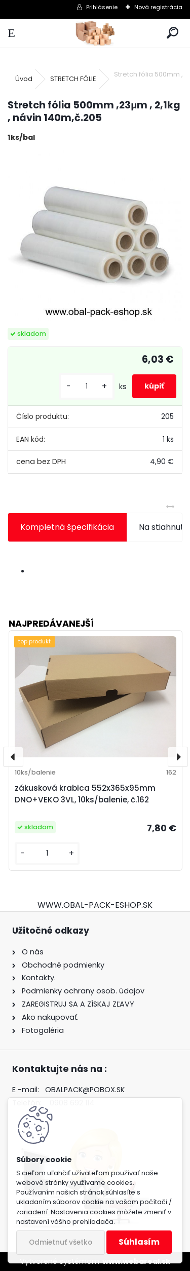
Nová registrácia (158, 7)
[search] (172, 33)
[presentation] (13, 757)
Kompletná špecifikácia (67, 527)
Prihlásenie (102, 7)
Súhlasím (139, 1242)
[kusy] (86, 386)
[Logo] (94, 33)
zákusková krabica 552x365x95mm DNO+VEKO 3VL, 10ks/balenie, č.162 (85, 794)
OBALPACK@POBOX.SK (85, 1090)
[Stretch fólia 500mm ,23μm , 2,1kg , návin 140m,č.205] (95, 235)
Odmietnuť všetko (60, 1242)
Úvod (23, 79)
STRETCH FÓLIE (73, 79)
